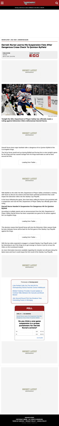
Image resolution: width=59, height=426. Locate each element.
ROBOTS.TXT (34, 422)
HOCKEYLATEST (6, 39)
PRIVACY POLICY (31, 421)
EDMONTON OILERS (23, 39)
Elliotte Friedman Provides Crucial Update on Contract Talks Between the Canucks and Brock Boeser (28, 293)
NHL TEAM (14, 39)
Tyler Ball (5, 54)
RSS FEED (24, 422)
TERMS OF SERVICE (18, 421)
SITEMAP (29, 422)
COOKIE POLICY (42, 421)
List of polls (40, 337)
